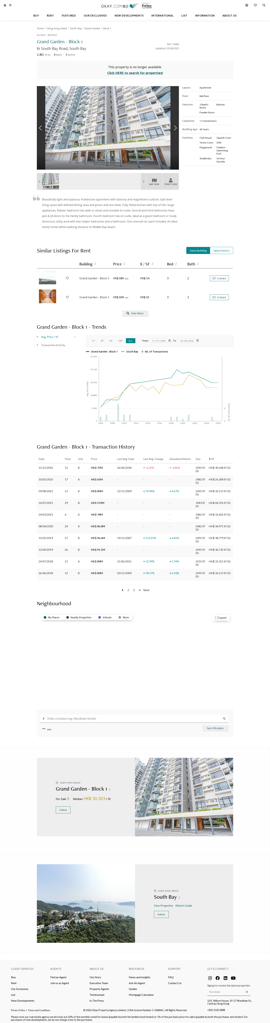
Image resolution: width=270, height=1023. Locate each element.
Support (174, 967)
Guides (133, 987)
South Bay (76, 28)
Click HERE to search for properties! (135, 71)
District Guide (184, 904)
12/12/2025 (46, 466)
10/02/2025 (46, 477)
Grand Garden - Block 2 (94, 296)
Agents (55, 967)
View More (135, 312)
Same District (222, 249)
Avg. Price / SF (50, 335)
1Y (93, 339)
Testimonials (97, 993)
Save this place (215, 726)
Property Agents (99, 987)
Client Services (22, 967)
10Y (120, 339)
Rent (14, 981)
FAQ (171, 975)
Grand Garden (92, 28)
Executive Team (99, 981)
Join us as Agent (59, 981)
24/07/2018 (46, 559)
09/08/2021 (46, 489)
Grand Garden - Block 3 (94, 277)
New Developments (22, 998)
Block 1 (107, 28)
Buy (13, 975)
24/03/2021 (46, 512)
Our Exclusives (19, 987)
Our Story (95, 975)
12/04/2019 (46, 547)
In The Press (97, 998)
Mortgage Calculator (141, 993)
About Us (96, 967)
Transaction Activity (53, 343)
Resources (136, 967)
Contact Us (174, 981)
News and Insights (139, 975)
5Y (111, 339)
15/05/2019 (46, 536)
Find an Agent (58, 975)
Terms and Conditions (39, 1008)
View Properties (164, 904)
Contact (219, 276)
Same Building (198, 249)
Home (40, 28)
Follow (63, 808)
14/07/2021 (46, 501)
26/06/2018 (46, 571)
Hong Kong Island (57, 28)
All (130, 339)
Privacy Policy (18, 1008)
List (13, 993)
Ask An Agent (137, 981)
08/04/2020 (46, 524)
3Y (102, 339)
